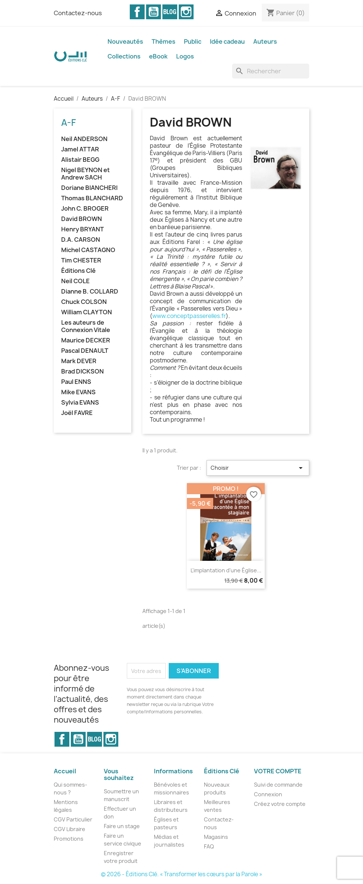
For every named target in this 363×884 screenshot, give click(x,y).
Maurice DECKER (85, 340)
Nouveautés (125, 41)
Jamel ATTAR (80, 149)
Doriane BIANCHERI (89, 188)
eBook (158, 56)
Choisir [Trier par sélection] (258, 467)
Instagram (186, 11)
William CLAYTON (86, 312)
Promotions (68, 838)
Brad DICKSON (82, 371)
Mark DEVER (78, 361)
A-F (68, 122)
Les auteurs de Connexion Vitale (85, 326)
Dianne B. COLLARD (89, 291)
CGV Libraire (69, 829)
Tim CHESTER (81, 260)
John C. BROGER (85, 208)
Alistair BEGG (80, 160)
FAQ (209, 846)
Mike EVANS (78, 392)
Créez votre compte (280, 803)
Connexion (268, 794)
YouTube (153, 11)
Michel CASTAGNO (88, 250)
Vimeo (169, 11)
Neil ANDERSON (84, 139)
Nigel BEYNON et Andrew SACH (85, 173)
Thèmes (163, 41)
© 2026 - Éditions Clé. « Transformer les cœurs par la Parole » (181, 874)
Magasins (216, 836)
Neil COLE (75, 281)
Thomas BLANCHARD (92, 198)
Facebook (137, 11)
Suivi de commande (278, 784)
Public (192, 41)
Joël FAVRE (77, 413)
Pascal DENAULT (84, 351)
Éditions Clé (78, 271)
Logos (185, 56)
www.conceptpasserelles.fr (189, 316)
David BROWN (81, 219)
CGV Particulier (73, 819)
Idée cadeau (227, 41)
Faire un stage (122, 826)
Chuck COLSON (84, 302)
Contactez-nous (78, 13)
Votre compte (277, 771)
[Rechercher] (270, 71)
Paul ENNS (76, 382)
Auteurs (265, 41)
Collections (124, 56)
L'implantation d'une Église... (226, 570)
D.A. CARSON (80, 240)
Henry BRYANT (82, 229)
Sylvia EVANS (80, 402)
